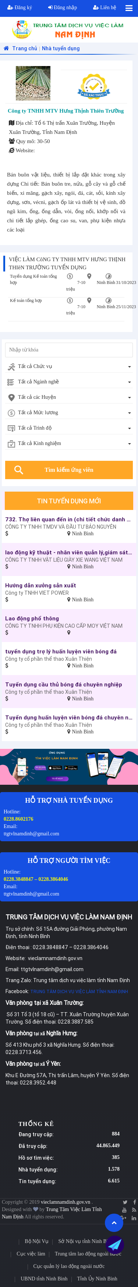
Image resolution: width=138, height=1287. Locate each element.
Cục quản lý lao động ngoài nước (69, 1266)
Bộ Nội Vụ (37, 1241)
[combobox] (69, 367)
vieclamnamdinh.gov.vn (66, 1202)
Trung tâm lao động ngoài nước (88, 1254)
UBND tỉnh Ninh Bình (44, 1278)
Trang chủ (19, 48)
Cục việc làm (31, 1254)
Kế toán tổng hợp (26, 300)
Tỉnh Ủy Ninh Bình (97, 1278)
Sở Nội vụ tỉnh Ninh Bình (85, 1241)
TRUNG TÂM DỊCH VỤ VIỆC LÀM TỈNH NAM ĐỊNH (79, 991)
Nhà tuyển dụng (61, 48)
